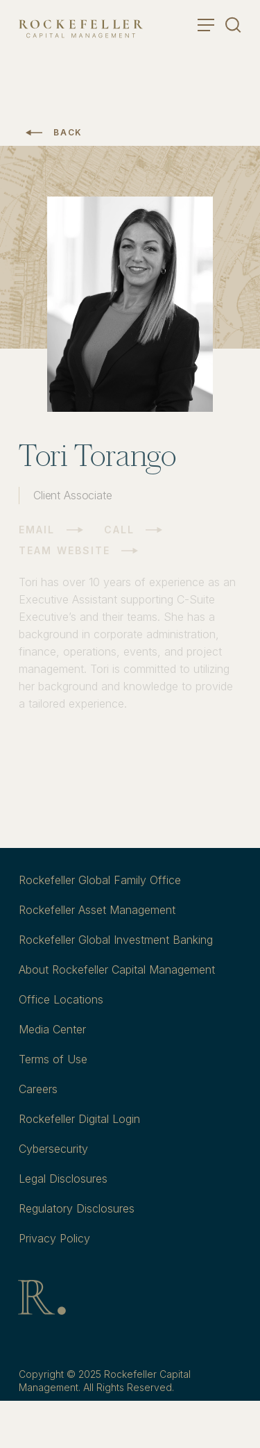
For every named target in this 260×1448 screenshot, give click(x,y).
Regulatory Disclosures (77, 1208)
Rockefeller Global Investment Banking (116, 940)
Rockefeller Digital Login (79, 1119)
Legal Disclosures (63, 1178)
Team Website (64, 550)
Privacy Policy (54, 1238)
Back (68, 132)
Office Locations (61, 999)
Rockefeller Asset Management (97, 910)
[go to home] (81, 29)
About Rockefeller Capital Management (117, 969)
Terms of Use (53, 1059)
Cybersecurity (53, 1149)
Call (119, 529)
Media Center (52, 1029)
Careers (38, 1089)
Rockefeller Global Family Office (100, 880)
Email (37, 529)
